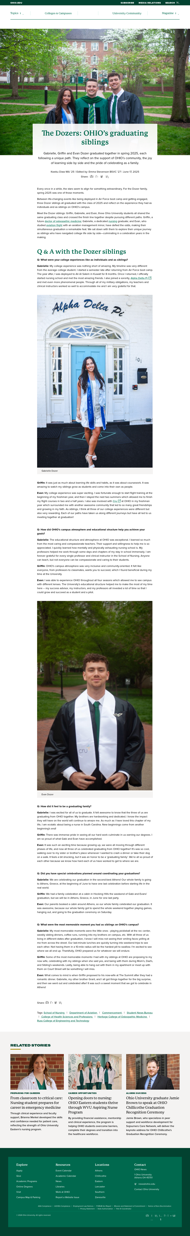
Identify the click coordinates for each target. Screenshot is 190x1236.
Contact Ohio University (146, 1189)
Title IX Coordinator (123, 1208)
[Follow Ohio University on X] (165, 1215)
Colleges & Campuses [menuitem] (58, 13)
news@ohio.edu (146, 1184)
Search (172, 2)
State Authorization (105, 1208)
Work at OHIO (63, 1192)
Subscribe (127, 2)
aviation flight (54, 225)
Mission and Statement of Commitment (129, 1206)
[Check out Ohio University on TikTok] (169, 1215)
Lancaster (100, 1186)
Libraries (60, 1186)
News (58, 1181)
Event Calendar (64, 1170)
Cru (117, 501)
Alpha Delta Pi (141, 278)
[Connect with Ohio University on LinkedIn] (156, 1215)
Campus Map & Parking (28, 1197)
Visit (18, 1192)
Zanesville (100, 1197)
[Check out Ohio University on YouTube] (161, 1217)
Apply (19, 1170)
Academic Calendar (66, 1176)
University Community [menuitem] (127, 13)
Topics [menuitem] (14, 13)
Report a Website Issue (67, 1197)
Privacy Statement (87, 1208)
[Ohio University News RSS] (174, 1215)
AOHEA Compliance (62, 1206)
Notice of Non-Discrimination (159, 1206)
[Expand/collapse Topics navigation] (21, 13)
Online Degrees (24, 1186)
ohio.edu (16, 2)
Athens (98, 1170)
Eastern (99, 1181)
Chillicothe (100, 1176)
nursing (113, 221)
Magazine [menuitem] (168, 13)
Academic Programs (26, 1181)
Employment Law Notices (83, 1206)
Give (18, 1176)
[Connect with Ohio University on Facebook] (147, 1215)
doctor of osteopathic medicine (63, 221)
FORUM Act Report (103, 1206)
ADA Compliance (45, 1206)
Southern (99, 1192)
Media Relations (150, 2)
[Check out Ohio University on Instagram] (152, 1219)
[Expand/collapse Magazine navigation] (177, 13)
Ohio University (29, 1215)
